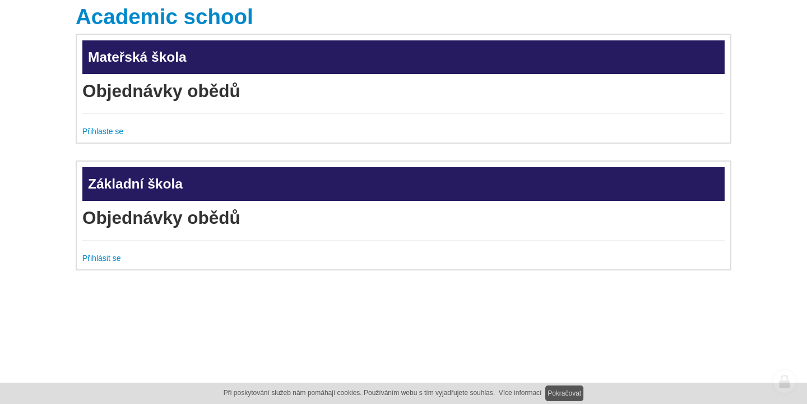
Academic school (164, 16)
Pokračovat (564, 393)
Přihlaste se (102, 131)
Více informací (520, 393)
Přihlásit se (101, 258)
